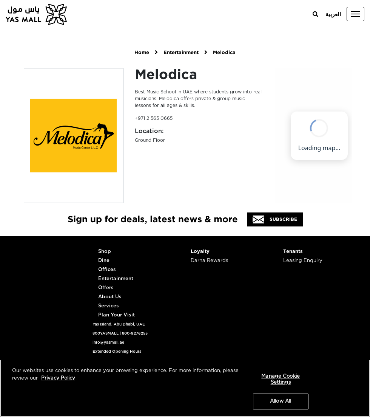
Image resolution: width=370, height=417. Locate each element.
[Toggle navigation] (355, 14)
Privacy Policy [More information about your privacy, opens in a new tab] (58, 378)
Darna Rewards (209, 260)
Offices (107, 269)
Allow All (280, 401)
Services (108, 306)
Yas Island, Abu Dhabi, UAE (118, 324)
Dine (103, 260)
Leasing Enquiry (302, 260)
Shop (104, 251)
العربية (333, 14)
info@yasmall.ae (108, 342)
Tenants (293, 252)
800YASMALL (105, 333)
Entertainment (181, 53)
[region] (185, 388)
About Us (110, 297)
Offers (106, 287)
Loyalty (200, 252)
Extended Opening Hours (116, 351)
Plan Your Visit (116, 315)
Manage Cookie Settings (280, 379)
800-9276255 (135, 333)
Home (141, 53)
